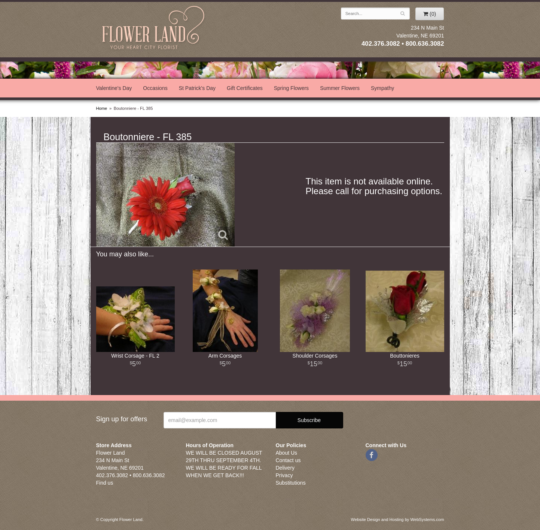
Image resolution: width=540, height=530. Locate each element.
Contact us (288, 460)
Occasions (155, 88)
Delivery (285, 468)
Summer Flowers (340, 88)
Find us (104, 483)
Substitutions (291, 483)
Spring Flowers (291, 88)
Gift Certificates (245, 88)
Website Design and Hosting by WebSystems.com (397, 519)
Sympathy (382, 88)
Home (101, 108)
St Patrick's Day (197, 88)
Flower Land (154, 29)
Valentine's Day (114, 88)
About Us (287, 453)
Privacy (284, 475)
